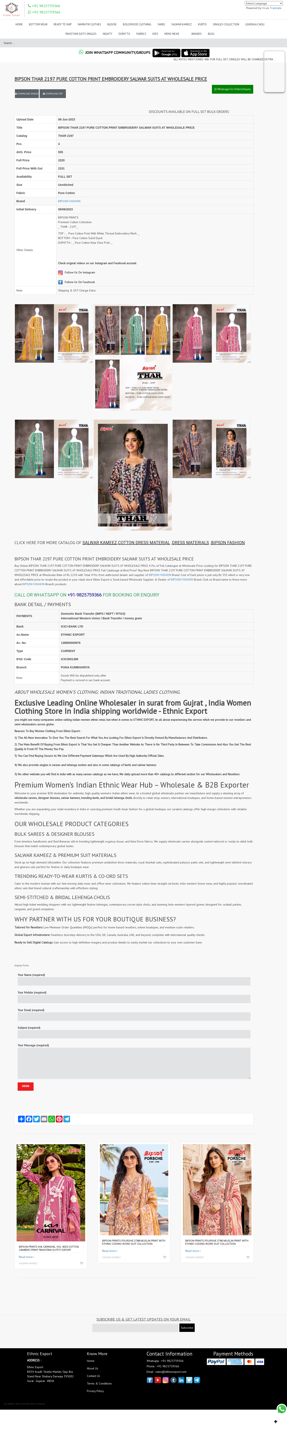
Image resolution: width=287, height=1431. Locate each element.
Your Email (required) (134, 1014)
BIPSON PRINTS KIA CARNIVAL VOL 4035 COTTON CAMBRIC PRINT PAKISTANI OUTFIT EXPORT (49, 1248)
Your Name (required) (134, 979)
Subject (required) (134, 1032)
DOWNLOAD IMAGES (27, 93)
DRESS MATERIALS (190, 542)
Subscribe (187, 1328)
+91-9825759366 (85, 595)
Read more (26, 1257)
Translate (272, 8)
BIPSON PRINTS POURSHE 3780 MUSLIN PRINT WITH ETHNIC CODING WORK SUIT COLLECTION (216, 1242)
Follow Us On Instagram (76, 272)
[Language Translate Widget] (264, 3)
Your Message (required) (134, 1061)
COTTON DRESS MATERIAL (144, 542)
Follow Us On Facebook (76, 282)
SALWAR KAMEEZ (99, 542)
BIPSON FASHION (69, 201)
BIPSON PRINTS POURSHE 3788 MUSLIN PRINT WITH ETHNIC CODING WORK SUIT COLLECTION (133, 1242)
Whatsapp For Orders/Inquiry (232, 89)
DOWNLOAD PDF (53, 93)
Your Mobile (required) (134, 997)
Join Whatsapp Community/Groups (114, 52)
